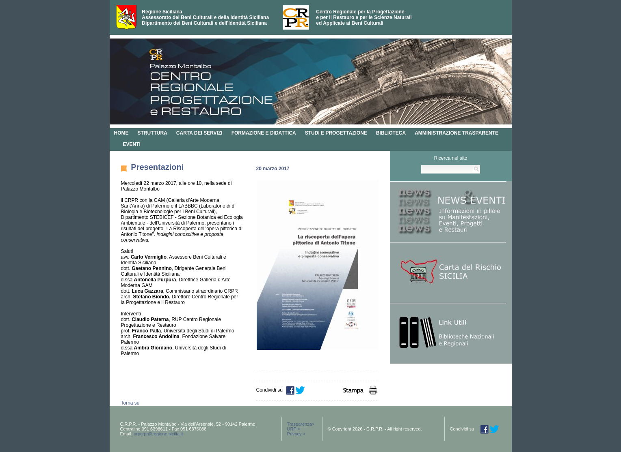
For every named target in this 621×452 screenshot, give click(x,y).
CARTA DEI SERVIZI (199, 133)
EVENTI (132, 144)
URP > (294, 428)
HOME (121, 133)
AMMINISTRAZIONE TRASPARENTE (456, 133)
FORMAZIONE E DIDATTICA (264, 133)
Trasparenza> (301, 424)
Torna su (130, 403)
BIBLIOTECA (391, 133)
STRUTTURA (152, 133)
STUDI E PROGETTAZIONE (336, 133)
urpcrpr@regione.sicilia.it (158, 433)
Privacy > (296, 433)
